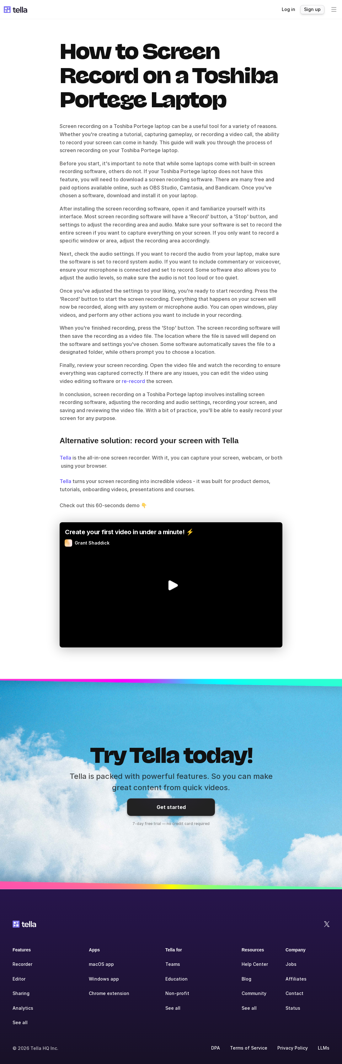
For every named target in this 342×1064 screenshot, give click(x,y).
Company (296, 949)
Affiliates (296, 979)
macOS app (101, 964)
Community (254, 993)
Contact (294, 993)
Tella (65, 458)
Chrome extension (109, 993)
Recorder (22, 964)
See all (20, 1022)
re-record (132, 381)
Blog (246, 979)
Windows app (104, 979)
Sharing (21, 993)
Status (293, 1008)
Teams (172, 964)
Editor (19, 979)
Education (176, 979)
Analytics (23, 1008)
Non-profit (177, 993)
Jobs (291, 964)
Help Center (255, 964)
